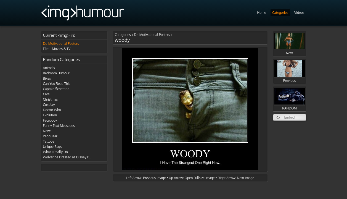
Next (289, 44)
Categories (280, 13)
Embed (289, 117)
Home (261, 13)
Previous (289, 71)
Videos (299, 13)
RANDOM (289, 99)
